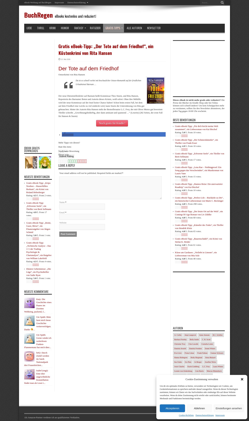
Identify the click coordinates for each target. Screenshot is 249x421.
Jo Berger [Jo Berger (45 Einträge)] (198, 362)
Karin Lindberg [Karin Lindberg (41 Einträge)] (193, 366)
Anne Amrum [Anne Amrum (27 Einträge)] (204, 335)
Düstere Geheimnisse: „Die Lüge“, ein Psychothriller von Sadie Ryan (38, 272)
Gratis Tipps (114, 28)
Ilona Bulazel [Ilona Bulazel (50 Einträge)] (210, 357)
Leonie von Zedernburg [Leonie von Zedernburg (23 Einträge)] (183, 371)
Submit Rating (66, 156)
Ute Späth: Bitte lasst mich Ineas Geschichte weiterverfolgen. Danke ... (37, 323)
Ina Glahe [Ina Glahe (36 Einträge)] (178, 362)
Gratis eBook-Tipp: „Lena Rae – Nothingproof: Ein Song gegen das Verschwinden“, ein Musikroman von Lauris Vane (199, 170)
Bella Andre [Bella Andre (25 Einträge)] (194, 339)
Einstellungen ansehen (229, 408)
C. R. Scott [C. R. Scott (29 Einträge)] (206, 339)
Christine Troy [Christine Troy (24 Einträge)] (179, 344)
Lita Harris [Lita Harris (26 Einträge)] (199, 371)
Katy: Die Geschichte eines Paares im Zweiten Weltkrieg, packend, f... (38, 305)
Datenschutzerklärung (205, 415)
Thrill (40, 28)
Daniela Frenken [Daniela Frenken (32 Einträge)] (195, 348)
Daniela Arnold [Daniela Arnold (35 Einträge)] (180, 348)
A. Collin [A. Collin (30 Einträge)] (177, 335)
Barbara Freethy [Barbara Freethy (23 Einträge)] (180, 339)
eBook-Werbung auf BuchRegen (37, 2)
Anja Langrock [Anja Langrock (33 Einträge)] (190, 335)
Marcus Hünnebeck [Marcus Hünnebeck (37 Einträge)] (214, 371)
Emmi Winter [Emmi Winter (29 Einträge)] (210, 348)
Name (62, 202)
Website (63, 222)
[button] (242, 379)
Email (62, 212)
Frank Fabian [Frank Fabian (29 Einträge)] (202, 353)
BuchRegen (38, 14)
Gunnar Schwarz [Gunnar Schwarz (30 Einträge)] (217, 353)
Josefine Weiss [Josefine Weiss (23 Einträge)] (210, 362)
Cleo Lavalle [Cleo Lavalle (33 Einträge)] (193, 344)
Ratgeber (95, 28)
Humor (65, 28)
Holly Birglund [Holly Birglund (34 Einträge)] (196, 357)
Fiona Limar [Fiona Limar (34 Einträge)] (189, 353)
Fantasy (80, 28)
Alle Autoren (134, 28)
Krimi (52, 28)
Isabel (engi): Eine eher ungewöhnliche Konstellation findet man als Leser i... (37, 376)
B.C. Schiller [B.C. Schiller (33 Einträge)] (218, 335)
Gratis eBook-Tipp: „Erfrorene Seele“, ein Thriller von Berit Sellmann (38, 206)
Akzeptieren (172, 408)
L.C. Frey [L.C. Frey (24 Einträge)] (206, 366)
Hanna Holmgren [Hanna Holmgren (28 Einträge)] (180, 357)
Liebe (29, 28)
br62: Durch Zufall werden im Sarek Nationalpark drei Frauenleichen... (36, 358)
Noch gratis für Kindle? (112, 123)
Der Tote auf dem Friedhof (88, 68)
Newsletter (154, 28)
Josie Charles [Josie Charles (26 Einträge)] (179, 366)
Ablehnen (199, 408)
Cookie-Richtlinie (186, 415)
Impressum (220, 415)
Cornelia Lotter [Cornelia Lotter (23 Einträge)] (207, 344)
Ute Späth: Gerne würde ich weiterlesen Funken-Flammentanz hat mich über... (37, 341)
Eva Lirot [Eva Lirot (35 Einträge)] (178, 353)
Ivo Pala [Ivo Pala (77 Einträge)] (188, 362)
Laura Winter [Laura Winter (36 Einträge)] (218, 366)
